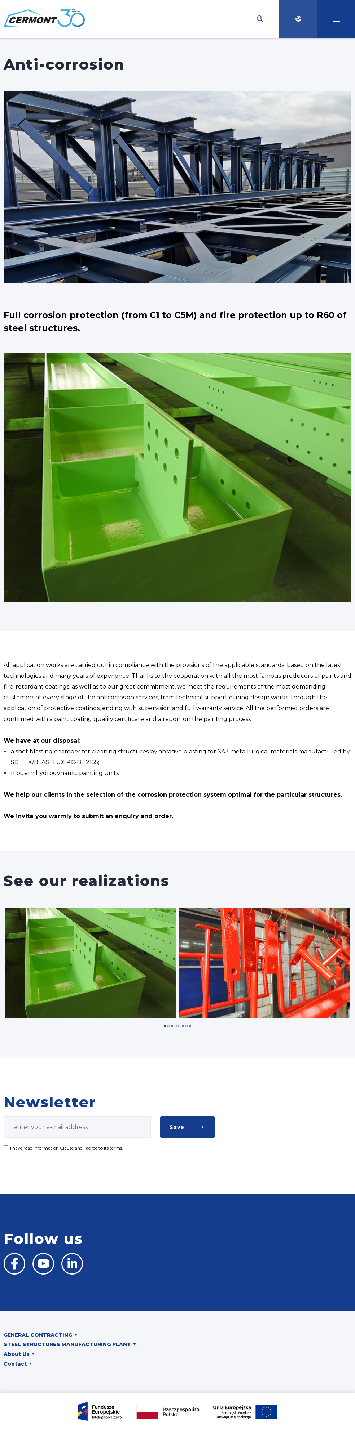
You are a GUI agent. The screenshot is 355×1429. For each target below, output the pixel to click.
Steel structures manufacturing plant (67, 1344)
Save (177, 1127)
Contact (15, 1364)
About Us (17, 1354)
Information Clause (54, 1148)
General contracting (38, 1335)
